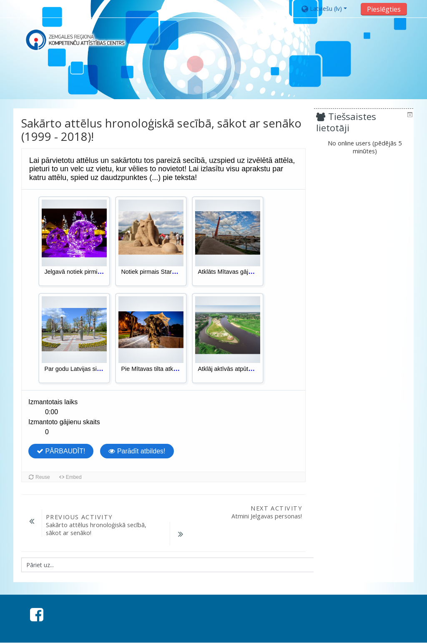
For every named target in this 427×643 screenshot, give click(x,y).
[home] (75, 40)
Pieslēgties (384, 9)
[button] (328, 8)
